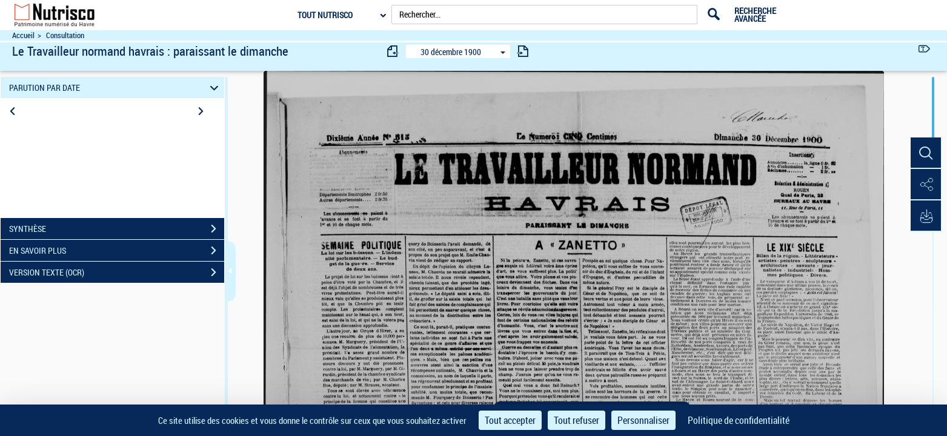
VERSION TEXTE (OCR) (116, 272)
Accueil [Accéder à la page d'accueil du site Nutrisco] (23, 35)
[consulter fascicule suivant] (523, 51)
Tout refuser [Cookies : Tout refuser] (576, 420)
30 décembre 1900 (450, 52)
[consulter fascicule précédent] (393, 51)
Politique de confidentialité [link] (738, 420)
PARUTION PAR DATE (115, 87)
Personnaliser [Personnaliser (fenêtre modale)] (643, 420)
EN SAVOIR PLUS (116, 250)
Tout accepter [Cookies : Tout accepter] (510, 420)
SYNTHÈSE (116, 228)
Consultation (65, 35)
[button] (926, 153)
